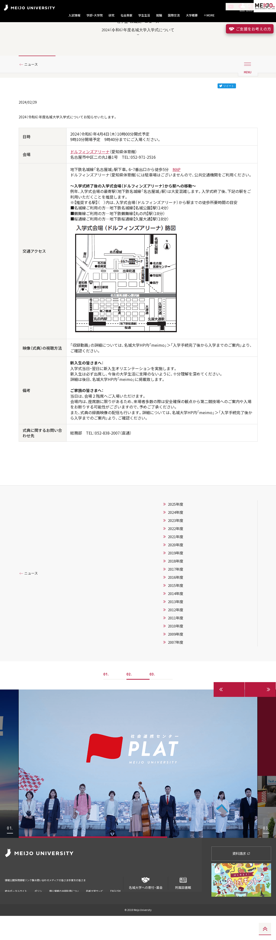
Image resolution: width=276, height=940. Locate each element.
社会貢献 (126, 15)
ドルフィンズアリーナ (90, 175)
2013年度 (175, 625)
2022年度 (175, 552)
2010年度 (175, 650)
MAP (176, 192)
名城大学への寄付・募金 (145, 905)
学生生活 (144, 15)
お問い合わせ (68, 900)
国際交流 (174, 15)
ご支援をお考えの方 (249, 29)
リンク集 (47, 900)
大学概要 (192, 15)
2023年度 (175, 544)
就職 (159, 15)
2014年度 (175, 617)
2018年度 (175, 585)
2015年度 (175, 609)
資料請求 (241, 877)
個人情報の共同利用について (64, 910)
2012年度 (175, 634)
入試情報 (74, 15)
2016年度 (175, 601)
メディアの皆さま (95, 900)
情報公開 (11, 900)
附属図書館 (183, 905)
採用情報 (29, 900)
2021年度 (175, 561)
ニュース (33, 87)
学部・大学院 (94, 15)
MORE (209, 15)
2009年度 (175, 658)
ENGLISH (115, 908)
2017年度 (175, 593)
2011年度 (175, 642)
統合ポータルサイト (16, 910)
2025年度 (175, 528)
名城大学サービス (94, 910)
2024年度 (175, 536)
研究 (111, 15)
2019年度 (175, 577)
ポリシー (38, 910)
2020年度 (175, 569)
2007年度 (175, 666)
